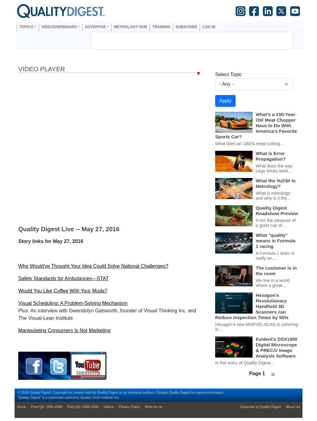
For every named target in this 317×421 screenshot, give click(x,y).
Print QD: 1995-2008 (46, 407)
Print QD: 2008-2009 (82, 407)
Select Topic (228, 74)
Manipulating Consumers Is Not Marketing (64, 330)
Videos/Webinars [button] (59, 27)
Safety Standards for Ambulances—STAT (63, 278)
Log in (208, 27)
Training (161, 27)
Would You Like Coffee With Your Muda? (62, 290)
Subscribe (187, 27)
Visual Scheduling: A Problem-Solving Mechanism (73, 303)
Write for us (153, 407)
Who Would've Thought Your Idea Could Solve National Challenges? (93, 266)
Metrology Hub (130, 27)
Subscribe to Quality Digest (260, 407)
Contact (162, 392)
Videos (108, 407)
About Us (293, 407)
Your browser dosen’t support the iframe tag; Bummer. (109, 149)
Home (21, 407)
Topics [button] (26, 27)
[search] (184, 41)
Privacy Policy (129, 407)
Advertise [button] (95, 27)
